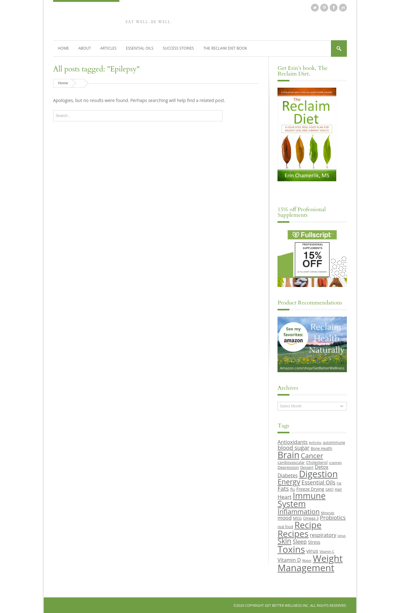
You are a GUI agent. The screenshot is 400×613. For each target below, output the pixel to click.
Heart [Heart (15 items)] (284, 496)
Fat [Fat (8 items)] (339, 483)
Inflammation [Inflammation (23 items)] (299, 511)
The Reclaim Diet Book (225, 48)
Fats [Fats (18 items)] (283, 488)
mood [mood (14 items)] (285, 517)
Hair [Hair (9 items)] (338, 488)
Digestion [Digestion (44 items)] (318, 474)
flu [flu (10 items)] (292, 489)
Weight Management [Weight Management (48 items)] (310, 562)
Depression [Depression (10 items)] (288, 467)
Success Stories (178, 48)
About (84, 48)
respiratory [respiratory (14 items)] (323, 534)
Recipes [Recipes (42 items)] (293, 533)
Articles (108, 48)
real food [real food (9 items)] (285, 526)
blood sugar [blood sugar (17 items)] (293, 447)
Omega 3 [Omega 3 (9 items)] (311, 517)
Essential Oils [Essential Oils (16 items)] (318, 482)
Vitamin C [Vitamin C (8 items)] (326, 551)
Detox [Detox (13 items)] (321, 466)
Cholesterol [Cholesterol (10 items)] (317, 462)
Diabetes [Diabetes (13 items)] (288, 475)
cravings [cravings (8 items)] (335, 462)
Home (63, 48)
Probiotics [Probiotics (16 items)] (333, 517)
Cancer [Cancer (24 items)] (312, 455)
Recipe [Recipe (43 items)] (308, 525)
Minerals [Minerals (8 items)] (327, 512)
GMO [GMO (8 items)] (329, 489)
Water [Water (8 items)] (307, 560)
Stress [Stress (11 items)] (314, 542)
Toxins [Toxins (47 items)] (291, 549)
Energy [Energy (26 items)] (289, 481)
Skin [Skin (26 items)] (284, 541)
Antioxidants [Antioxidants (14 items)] (293, 441)
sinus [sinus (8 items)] (342, 535)
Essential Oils (139, 48)
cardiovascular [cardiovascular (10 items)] (291, 462)
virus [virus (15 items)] (312, 550)
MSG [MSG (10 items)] (297, 518)
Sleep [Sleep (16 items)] (299, 541)
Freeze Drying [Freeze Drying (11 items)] (310, 489)
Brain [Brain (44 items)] (288, 455)
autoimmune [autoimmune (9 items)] (334, 442)
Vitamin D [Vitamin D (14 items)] (289, 559)
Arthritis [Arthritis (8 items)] (315, 442)
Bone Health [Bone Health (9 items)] (321, 447)
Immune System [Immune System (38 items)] (302, 499)
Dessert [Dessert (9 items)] (306, 467)
